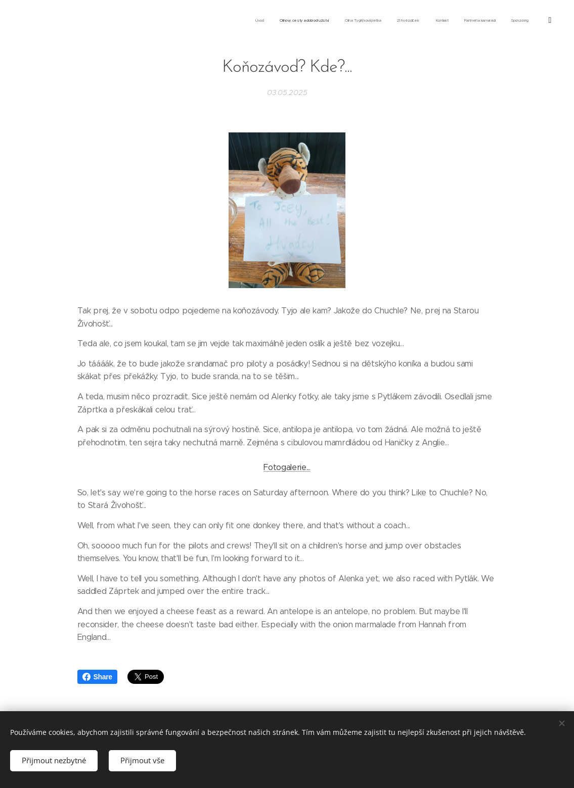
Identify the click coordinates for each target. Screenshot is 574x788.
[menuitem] (445, 20)
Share (97, 677)
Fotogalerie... (287, 467)
